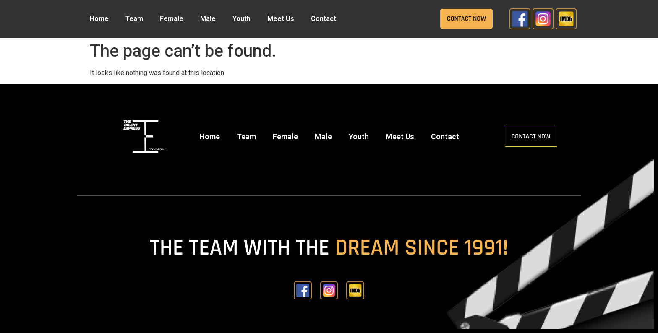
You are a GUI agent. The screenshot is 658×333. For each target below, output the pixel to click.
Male (208, 19)
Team (134, 19)
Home (99, 19)
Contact (323, 19)
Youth (241, 19)
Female (171, 19)
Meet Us (280, 19)
